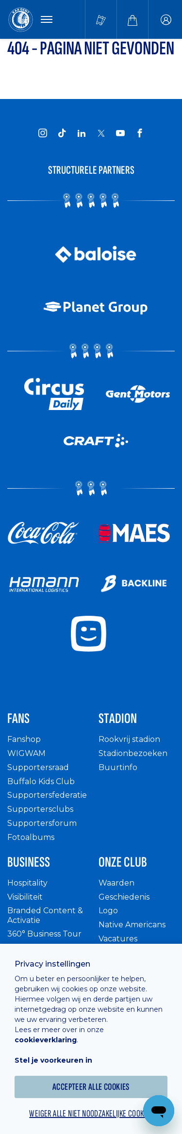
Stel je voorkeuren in (53, 1060)
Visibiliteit (25, 897)
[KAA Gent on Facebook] (140, 133)
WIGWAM (26, 753)
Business (28, 862)
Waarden (116, 882)
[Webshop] (132, 19)
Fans (18, 718)
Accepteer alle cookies (91, 1087)
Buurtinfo (118, 767)
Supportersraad (38, 767)
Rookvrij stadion (129, 739)
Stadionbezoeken (133, 753)
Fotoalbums (30, 837)
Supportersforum (42, 823)
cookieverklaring (46, 1039)
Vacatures (118, 938)
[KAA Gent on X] (101, 133)
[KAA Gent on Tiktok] (62, 133)
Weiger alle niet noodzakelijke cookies (90, 1113)
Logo (108, 910)
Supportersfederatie (47, 795)
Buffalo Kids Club (41, 781)
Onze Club (123, 862)
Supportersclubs (40, 809)
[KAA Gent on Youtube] (120, 133)
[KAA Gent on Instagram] (43, 133)
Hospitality (27, 882)
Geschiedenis (124, 897)
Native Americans (132, 924)
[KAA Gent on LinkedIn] (81, 133)
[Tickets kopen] (100, 19)
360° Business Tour (44, 933)
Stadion (118, 718)
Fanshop (24, 739)
